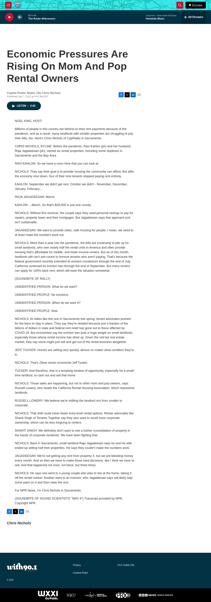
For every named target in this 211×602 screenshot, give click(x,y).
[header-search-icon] (179, 5)
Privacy (77, 565)
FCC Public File (126, 565)
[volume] (20, 17)
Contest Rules (80, 573)
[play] (9, 17)
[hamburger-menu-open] (8, 5)
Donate (197, 5)
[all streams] (193, 17)
